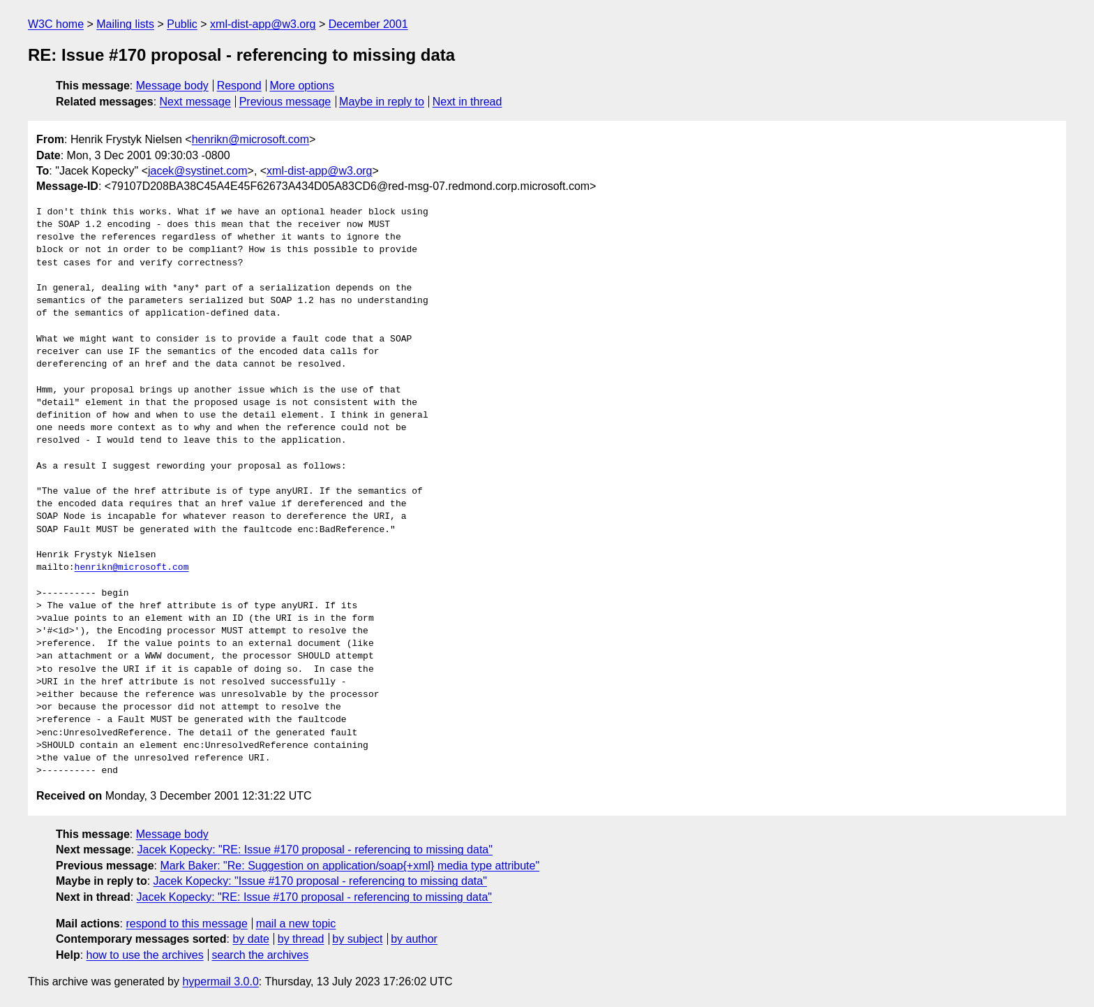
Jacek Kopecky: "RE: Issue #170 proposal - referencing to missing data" (315, 849)
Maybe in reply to (381, 102)
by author (414, 939)
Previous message (285, 102)
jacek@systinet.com (198, 171)
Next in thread (467, 102)
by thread (301, 939)
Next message (195, 102)
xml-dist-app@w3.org (262, 24)
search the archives (260, 955)
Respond (239, 85)
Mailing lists (125, 24)
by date (250, 939)
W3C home (56, 24)
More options (302, 85)
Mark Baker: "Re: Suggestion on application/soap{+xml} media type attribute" (349, 866)
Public (182, 24)
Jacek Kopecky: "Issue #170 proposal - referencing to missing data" (320, 881)
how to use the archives (145, 955)
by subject (357, 939)
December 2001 (368, 24)
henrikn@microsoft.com (250, 139)
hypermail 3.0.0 (220, 981)
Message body (172, 85)
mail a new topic (296, 923)
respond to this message (186, 923)
